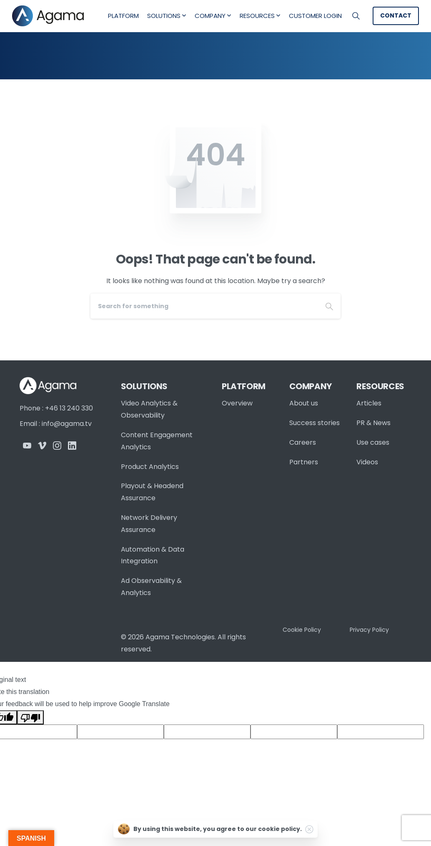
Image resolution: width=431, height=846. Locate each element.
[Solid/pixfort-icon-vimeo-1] (42, 445)
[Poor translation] (30, 717)
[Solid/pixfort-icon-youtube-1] (27, 445)
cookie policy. (280, 829)
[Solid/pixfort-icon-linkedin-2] (72, 445)
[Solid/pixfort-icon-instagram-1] (57, 445)
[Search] (204, 306)
